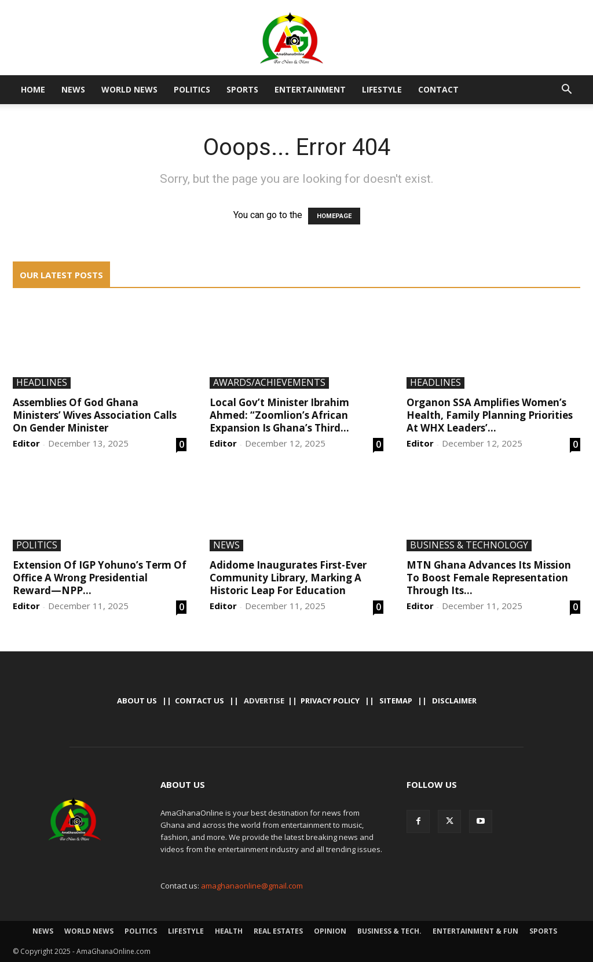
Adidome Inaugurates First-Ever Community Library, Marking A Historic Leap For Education (288, 577)
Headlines (41, 383)
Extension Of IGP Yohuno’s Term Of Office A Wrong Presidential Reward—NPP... (99, 577)
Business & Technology (469, 545)
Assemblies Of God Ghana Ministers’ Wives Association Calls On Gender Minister (95, 415)
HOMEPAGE (334, 216)
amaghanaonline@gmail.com (252, 885)
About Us (137, 700)
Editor (26, 443)
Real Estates (278, 931)
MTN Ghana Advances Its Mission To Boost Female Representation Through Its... (489, 577)
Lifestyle (382, 89)
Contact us (199, 700)
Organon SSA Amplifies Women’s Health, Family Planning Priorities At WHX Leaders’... (490, 415)
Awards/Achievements (269, 383)
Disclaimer (454, 700)
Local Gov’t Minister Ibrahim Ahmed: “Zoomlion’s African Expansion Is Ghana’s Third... (279, 415)
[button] (566, 90)
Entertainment (310, 89)
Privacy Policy (330, 700)
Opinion (330, 931)
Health (229, 931)
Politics (192, 89)
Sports (242, 89)
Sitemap (395, 700)
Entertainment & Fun (475, 931)
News (73, 89)
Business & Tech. (389, 931)
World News (129, 89)
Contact (438, 89)
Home (33, 89)
